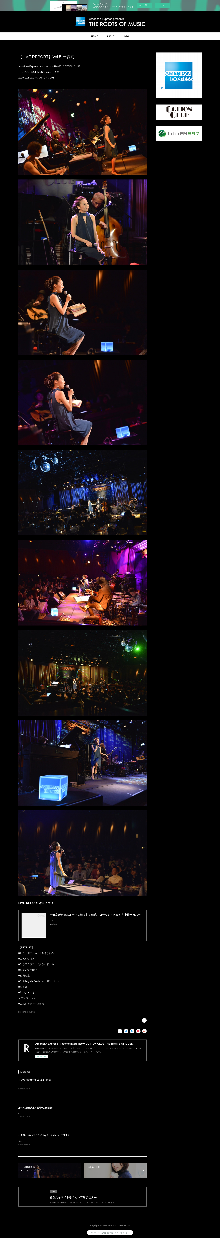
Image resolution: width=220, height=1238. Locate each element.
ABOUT (110, 36)
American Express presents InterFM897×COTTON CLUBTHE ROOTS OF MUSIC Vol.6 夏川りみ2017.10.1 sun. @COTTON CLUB (71, 1086)
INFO (126, 36)
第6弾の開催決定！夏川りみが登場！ (36, 1107)
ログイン (163, 5)
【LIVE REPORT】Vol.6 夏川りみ (34, 1080)
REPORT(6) (22, 1012)
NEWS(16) (31, 1012)
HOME (94, 36)
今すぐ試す (144, 5)
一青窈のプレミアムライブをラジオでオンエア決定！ (44, 1135)
